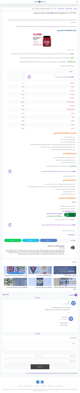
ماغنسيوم (72, 120)
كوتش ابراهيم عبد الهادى (56, 246)
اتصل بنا (20, 386)
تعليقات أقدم (37, 298)
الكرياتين (61, 61)
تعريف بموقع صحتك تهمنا (28, 386)
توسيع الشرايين (52, 26)
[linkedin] (37, 382)
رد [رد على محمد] (69, 313)
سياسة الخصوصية (51, 386)
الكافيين (33, 186)
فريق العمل (37, 386)
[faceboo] (42, 382)
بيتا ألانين (72, 53)
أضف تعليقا (5, 295)
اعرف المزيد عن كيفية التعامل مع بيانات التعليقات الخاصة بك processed (40, 373)
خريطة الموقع (43, 386)
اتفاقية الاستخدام (59, 386)
